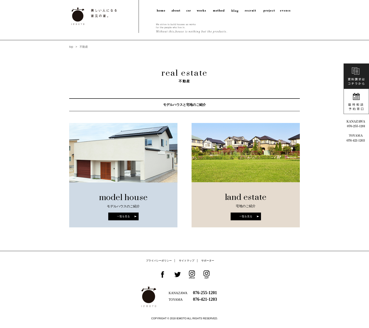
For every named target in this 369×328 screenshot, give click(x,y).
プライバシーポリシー (159, 260)
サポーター (207, 260)
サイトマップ (186, 260)
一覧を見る (123, 216)
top (71, 46)
